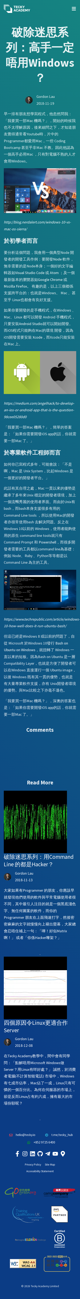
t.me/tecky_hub (58, 1135)
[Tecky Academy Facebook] (17, 1154)
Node (57, 259)
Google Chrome (50, 279)
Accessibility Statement (40, 1171)
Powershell (47, 542)
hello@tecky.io (21, 1135)
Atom (54, 272)
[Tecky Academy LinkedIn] (32, 1154)
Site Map (50, 1164)
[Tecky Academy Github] (40, 1154)
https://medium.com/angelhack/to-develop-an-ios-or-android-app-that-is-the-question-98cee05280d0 (39, 410)
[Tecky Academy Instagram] (25, 1154)
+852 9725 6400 (40, 1142)
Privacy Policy (33, 1164)
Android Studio (31, 323)
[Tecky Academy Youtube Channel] (55, 1154)
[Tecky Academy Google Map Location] (63, 1154)
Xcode (37, 337)
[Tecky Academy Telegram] (47, 1154)
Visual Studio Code (29, 272)
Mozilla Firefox (15, 286)
